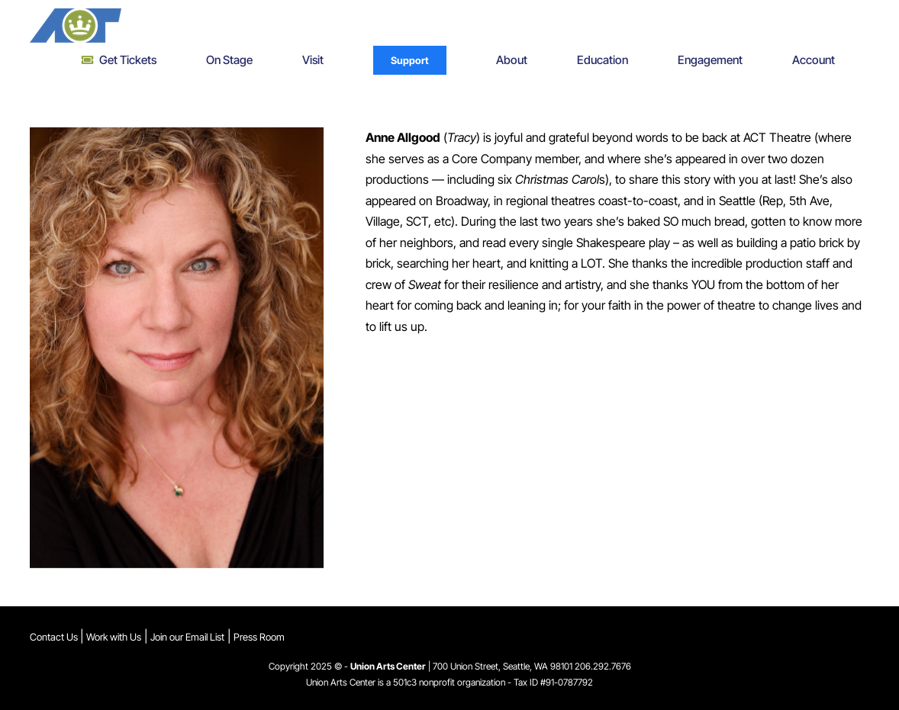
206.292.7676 (603, 666)
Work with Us (113, 637)
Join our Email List (187, 637)
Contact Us (55, 637)
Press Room (259, 637)
